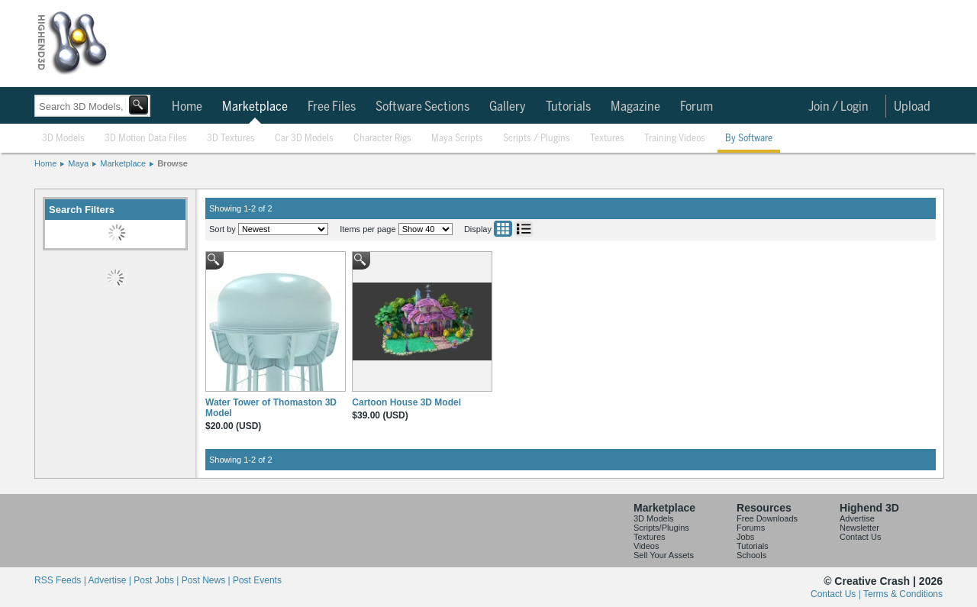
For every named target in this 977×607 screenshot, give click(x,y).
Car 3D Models (304, 139)
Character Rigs (382, 139)
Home (187, 107)
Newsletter (859, 527)
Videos (646, 545)
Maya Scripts (457, 139)
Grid (503, 229)
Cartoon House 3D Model (406, 402)
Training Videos (674, 139)
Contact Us (860, 536)
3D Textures (231, 139)
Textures (607, 139)
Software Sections (422, 107)
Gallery (507, 107)
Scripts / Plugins (536, 139)
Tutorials (568, 107)
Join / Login (838, 107)
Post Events (257, 580)
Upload (912, 107)
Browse (172, 163)
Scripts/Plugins (661, 527)
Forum (696, 107)
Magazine (635, 107)
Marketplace (255, 107)
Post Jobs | (157, 580)
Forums (751, 527)
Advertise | (111, 580)
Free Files (332, 107)
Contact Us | (837, 594)
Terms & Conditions (903, 594)
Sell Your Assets (664, 555)
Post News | (207, 580)
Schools (751, 555)
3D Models (63, 139)
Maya (78, 163)
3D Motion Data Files (146, 139)
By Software (748, 139)
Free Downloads (767, 518)
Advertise (857, 518)
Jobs (745, 536)
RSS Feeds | (61, 580)
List (523, 229)
